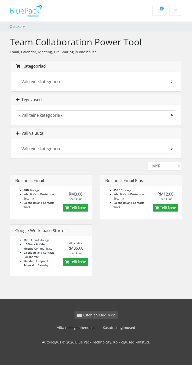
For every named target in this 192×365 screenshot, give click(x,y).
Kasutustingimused (119, 327)
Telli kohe (75, 207)
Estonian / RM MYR (96, 315)
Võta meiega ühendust (76, 327)
